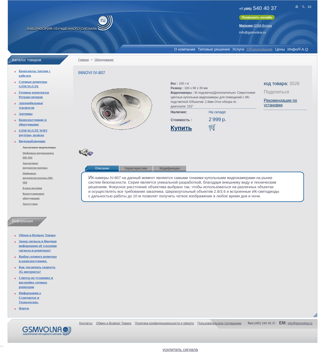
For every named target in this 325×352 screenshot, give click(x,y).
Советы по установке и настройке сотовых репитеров (36, 282)
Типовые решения (214, 49)
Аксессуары (30, 203)
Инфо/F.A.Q (297, 49)
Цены (280, 49)
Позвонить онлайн (257, 17)
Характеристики (136, 168)
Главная (83, 59)
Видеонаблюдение (32, 141)
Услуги (238, 49)
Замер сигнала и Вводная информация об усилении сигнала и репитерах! (38, 245)
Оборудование (259, 49)
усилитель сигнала (180, 349)
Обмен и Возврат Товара (37, 235)
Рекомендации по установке (280, 102)
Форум (24, 308)
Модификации (169, 168)
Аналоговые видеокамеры (39, 147)
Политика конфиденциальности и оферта (164, 323)
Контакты (85, 323)
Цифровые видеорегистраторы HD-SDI (38, 178)
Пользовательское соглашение (219, 323)
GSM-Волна (255, 25)
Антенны (25, 114)
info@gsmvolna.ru (252, 32)
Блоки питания (32, 187)
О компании (184, 49)
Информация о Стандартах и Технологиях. (30, 297)
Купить (181, 127)
